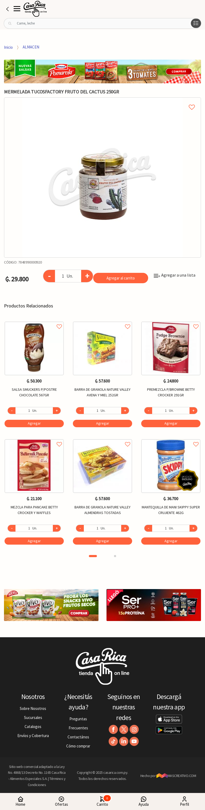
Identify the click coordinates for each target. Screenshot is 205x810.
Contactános (78, 736)
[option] (102, 177)
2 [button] (115, 556)
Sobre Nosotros (33, 708)
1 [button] (93, 556)
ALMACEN (31, 47)
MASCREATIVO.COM (176, 775)
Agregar (34, 423)
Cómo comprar (78, 746)
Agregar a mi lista (102, 101)
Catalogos (33, 726)
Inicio (8, 47)
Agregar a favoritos (34, 321)
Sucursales (33, 717)
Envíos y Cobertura (33, 735)
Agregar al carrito (121, 278)
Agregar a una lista (174, 275)
